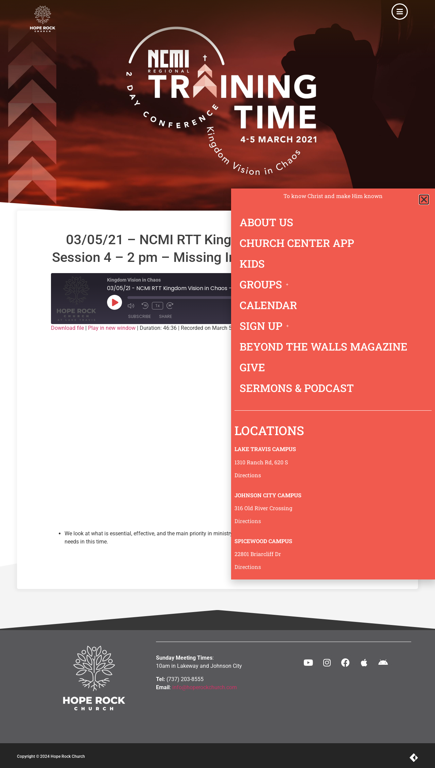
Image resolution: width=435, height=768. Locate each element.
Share (165, 316)
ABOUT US (266, 222)
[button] (424, 199)
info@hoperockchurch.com (204, 687)
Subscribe (139, 316)
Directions (247, 475)
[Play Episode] (114, 302)
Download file (67, 328)
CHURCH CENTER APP (297, 243)
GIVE (252, 367)
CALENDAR (268, 305)
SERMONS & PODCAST (297, 388)
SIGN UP (266, 326)
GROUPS (266, 284)
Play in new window (112, 328)
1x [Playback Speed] (157, 305)
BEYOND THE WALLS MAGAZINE (323, 346)
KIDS (252, 263)
